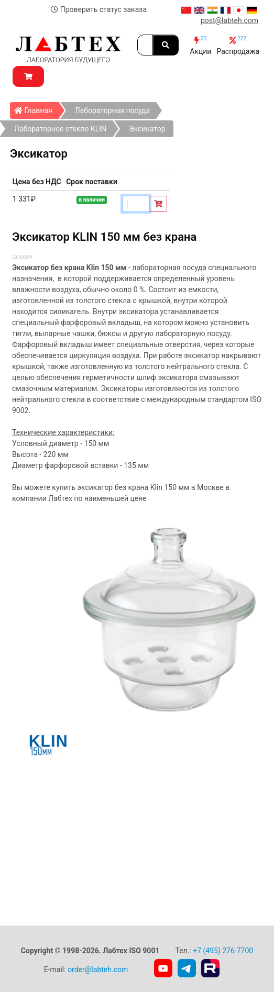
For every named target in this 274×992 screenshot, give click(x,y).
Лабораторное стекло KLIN (60, 129)
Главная (36, 108)
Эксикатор (147, 129)
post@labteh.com (229, 20)
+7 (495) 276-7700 (223, 950)
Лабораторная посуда (112, 110)
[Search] (145, 45)
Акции (200, 45)
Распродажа (237, 45)
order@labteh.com (98, 969)
